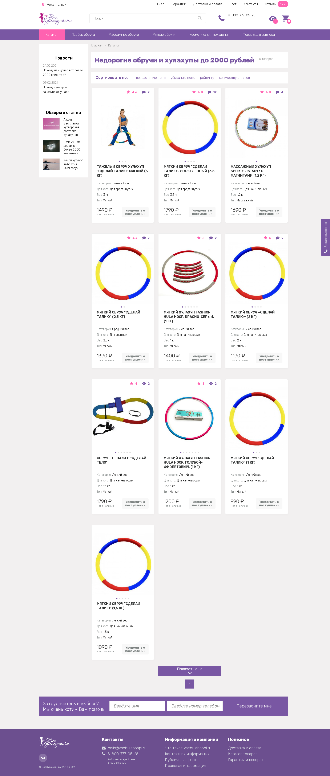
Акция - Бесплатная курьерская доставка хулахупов (72, 127)
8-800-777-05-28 (241, 15)
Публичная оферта (181, 760)
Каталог (52, 35)
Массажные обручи (124, 35)
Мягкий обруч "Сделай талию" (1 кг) (252, 460)
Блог (232, 4)
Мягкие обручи (164, 35)
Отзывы (276, 4)
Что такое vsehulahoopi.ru (188, 748)
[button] (119, 161)
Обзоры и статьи (63, 112)
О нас (160, 4)
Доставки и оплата (207, 4)
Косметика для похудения (209, 35)
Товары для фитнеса (259, 35)
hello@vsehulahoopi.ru (124, 748)
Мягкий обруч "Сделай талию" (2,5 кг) (118, 314)
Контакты (251, 4)
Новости (64, 58)
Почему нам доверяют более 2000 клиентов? (63, 73)
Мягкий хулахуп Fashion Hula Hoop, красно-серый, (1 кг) (189, 316)
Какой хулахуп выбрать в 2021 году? (74, 164)
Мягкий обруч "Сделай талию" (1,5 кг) (118, 606)
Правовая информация (185, 766)
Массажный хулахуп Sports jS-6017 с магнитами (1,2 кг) (251, 171)
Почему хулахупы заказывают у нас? (56, 90)
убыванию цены (183, 78)
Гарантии (179, 4)
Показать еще (189, 669)
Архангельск (54, 5)
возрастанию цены (151, 78)
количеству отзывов (234, 78)
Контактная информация (187, 754)
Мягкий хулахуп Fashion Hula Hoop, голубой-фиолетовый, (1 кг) (187, 462)
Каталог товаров (243, 754)
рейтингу (207, 78)
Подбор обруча (83, 35)
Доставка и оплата (244, 748)
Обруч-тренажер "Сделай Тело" (121, 460)
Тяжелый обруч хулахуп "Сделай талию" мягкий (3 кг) (122, 171)
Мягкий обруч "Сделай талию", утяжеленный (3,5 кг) (189, 171)
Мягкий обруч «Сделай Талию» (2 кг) (253, 314)
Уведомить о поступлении (135, 212)
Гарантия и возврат (245, 760)
